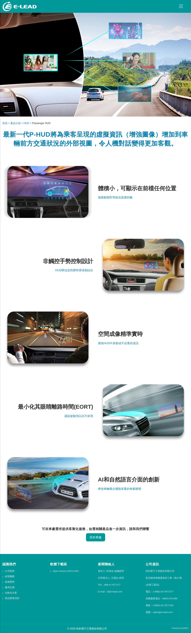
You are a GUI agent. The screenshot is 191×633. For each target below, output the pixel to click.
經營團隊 (10, 576)
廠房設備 (10, 587)
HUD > (27, 123)
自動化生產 (11, 592)
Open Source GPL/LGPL (66, 571)
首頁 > (6, 123)
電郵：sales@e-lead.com (159, 612)
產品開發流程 (12, 598)
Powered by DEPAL (180, 628)
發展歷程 (10, 581)
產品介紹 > (16, 123)
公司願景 (10, 571)
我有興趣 (96, 537)
